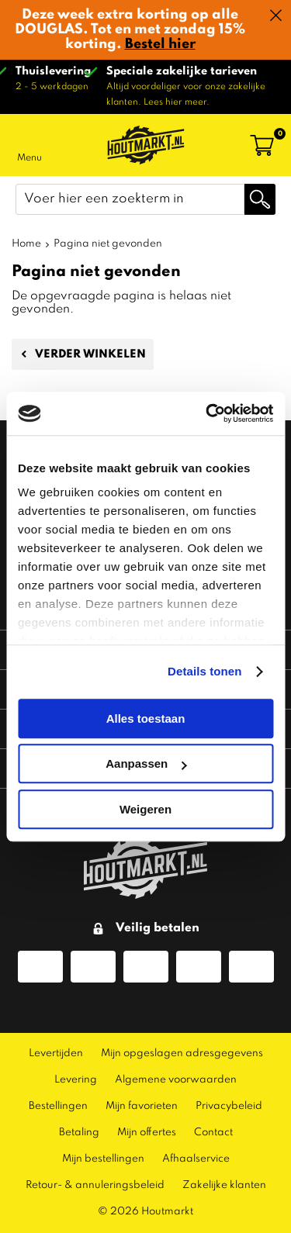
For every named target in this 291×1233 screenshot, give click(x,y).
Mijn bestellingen (103, 1159)
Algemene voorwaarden (176, 1080)
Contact (213, 1133)
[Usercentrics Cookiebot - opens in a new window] (207, 413)
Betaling (79, 1133)
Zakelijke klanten (224, 1185)
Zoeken (259, 199)
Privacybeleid (229, 1106)
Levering (75, 1080)
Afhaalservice (196, 1159)
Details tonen (204, 671)
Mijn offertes (146, 1133)
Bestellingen (58, 1106)
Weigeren (145, 809)
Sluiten (275, 15)
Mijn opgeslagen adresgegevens (182, 1053)
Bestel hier (160, 44)
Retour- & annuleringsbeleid (95, 1185)
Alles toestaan (145, 718)
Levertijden (56, 1053)
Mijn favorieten (142, 1106)
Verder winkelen (90, 354)
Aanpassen (146, 763)
